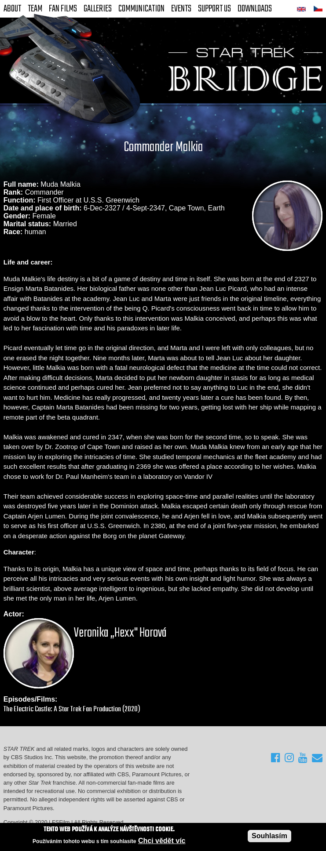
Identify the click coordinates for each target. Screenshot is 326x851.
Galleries (98, 8)
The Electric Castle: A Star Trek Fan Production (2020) (72, 709)
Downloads (255, 8)
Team (35, 8)
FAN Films (63, 8)
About (12, 8)
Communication (141, 8)
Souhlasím (269, 836)
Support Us (214, 8)
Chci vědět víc (162, 840)
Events (181, 8)
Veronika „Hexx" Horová (120, 633)
